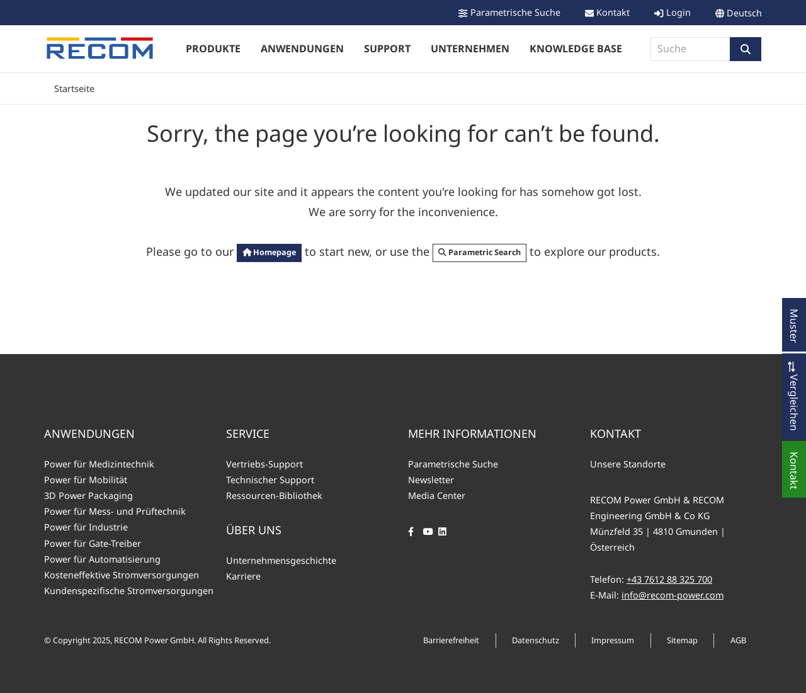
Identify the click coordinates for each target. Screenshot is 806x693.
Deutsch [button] (744, 13)
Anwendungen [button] (302, 48)
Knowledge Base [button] (576, 48)
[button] (745, 49)
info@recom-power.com (673, 595)
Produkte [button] (213, 48)
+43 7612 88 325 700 (669, 579)
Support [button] (387, 48)
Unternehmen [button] (470, 48)
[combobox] (690, 49)
